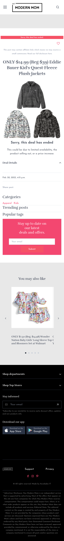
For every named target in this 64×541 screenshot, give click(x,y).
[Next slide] (58, 318)
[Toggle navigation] (5, 7)
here (50, 54)
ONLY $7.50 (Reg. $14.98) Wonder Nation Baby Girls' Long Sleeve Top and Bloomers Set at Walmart (31, 340)
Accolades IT (45, 484)
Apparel (7, 203)
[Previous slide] (6, 318)
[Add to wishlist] (58, 43)
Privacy (50, 469)
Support (29, 469)
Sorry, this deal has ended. (32, 37)
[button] (25, 353)
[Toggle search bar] (57, 7)
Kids (16, 203)
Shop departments (14, 374)
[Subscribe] (57, 404)
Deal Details (10, 162)
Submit (32, 249)
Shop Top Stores (12, 385)
